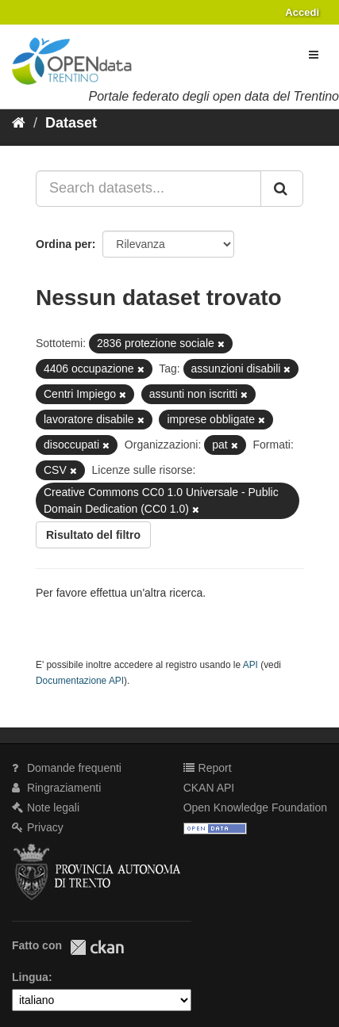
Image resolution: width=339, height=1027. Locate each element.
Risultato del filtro (93, 535)
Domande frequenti (66, 768)
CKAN (97, 947)
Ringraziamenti (56, 787)
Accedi (302, 12)
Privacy (38, 827)
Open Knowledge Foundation (255, 807)
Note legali (45, 807)
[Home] (18, 123)
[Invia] (281, 188)
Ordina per (64, 244)
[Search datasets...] (148, 188)
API (250, 664)
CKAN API (209, 787)
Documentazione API (80, 680)
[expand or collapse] (313, 55)
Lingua (30, 977)
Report (207, 768)
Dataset (71, 123)
